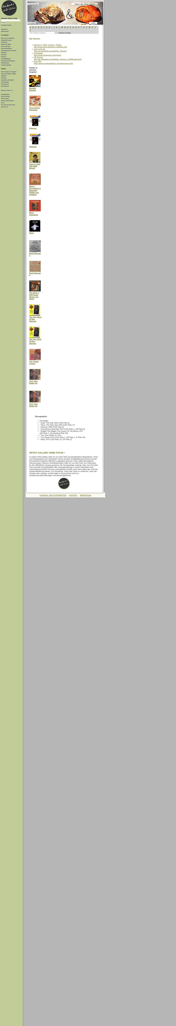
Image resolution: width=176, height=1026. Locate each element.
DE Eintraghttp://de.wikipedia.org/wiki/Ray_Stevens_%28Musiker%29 (58, 58)
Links (2, 102)
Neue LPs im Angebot (7, 38)
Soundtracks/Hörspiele (8, 61)
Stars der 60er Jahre (85, 4)
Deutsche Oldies (6, 44)
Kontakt (31, 23)
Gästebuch (4, 29)
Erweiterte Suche (6, 25)
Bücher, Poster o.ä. (7, 90)
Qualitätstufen (5, 94)
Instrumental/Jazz (6, 48)
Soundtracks (5, 82)
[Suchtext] (10, 20)
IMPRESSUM (85, 495)
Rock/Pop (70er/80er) (7, 80)
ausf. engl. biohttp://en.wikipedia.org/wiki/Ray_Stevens (50, 50)
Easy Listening (5, 46)
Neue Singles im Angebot (8, 71)
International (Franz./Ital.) (8, 50)
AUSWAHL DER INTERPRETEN (52, 495)
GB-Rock (4, 52)
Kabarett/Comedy (6, 40)
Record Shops (5, 96)
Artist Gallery (5, 98)
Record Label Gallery (7, 100)
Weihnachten (5, 63)
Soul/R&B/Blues (6, 58)
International (5, 86)
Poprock (3, 56)
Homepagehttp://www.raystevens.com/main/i (47, 54)
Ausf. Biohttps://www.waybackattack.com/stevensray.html (53, 62)
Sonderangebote (6, 65)
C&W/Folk (4, 42)
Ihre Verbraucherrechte (8, 104)
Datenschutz (5, 31)
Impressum (4, 107)
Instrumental (5, 84)
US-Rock (3, 54)
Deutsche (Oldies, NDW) (8, 73)
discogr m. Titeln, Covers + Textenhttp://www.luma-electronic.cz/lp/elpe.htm (50, 46)
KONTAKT (73, 495)
